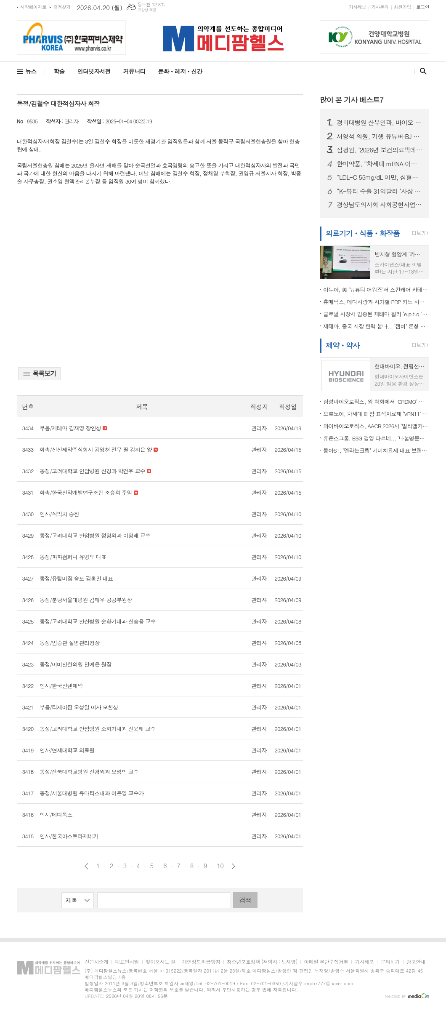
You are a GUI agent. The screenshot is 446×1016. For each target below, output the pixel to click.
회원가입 (402, 7)
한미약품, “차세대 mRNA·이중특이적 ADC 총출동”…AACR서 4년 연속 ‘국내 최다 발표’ (379, 164)
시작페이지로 (33, 7)
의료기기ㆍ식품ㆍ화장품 (363, 233)
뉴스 (30, 71)
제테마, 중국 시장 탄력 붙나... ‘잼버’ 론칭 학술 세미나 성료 (376, 326)
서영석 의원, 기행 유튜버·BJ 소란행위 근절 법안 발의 (379, 136)
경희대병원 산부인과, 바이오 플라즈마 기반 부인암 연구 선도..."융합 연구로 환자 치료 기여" (379, 122)
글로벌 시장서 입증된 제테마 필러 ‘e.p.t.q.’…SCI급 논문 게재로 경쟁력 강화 (376, 314)
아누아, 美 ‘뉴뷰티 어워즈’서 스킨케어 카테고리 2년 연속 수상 (376, 289)
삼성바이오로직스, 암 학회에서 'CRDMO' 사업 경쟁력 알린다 (376, 401)
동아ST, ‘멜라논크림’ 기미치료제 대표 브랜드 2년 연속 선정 (376, 450)
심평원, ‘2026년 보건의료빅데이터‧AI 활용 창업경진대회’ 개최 (379, 150)
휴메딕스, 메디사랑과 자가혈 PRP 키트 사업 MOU (376, 302)
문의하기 (389, 962)
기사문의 (379, 7)
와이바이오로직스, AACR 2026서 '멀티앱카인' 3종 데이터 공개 (376, 426)
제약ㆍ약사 (342, 345)
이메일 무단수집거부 (326, 962)
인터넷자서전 (94, 71)
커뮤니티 (134, 71)
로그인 (422, 7)
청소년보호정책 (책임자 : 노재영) (262, 962)
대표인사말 (126, 962)
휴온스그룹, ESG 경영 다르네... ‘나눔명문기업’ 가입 (376, 438)
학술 (58, 71)
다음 (233, 866)
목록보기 (39, 373)
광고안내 (415, 962)
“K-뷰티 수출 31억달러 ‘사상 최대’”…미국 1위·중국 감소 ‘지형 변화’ (379, 191)
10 (220, 865)
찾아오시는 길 (160, 962)
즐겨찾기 (61, 7)
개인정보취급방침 (201, 962)
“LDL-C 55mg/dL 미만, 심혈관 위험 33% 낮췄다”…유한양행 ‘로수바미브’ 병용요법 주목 (379, 177)
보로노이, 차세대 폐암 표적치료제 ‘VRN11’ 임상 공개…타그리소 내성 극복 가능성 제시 (376, 414)
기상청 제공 (147, 10)
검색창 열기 (421, 71)
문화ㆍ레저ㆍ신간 (180, 71)
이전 (86, 866)
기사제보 (357, 7)
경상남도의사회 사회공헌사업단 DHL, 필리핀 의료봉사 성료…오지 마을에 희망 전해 (379, 204)
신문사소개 (96, 962)
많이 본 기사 (351, 100)
